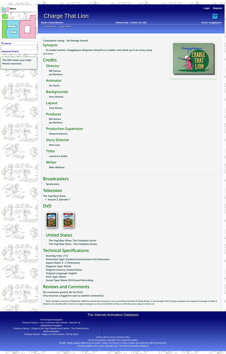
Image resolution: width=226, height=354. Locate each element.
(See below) (48, 53)
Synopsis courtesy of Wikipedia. (66, 301)
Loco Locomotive (47, 322)
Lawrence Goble (58, 156)
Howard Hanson (58, 133)
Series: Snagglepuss (211, 22)
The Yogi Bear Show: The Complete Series (72, 240)
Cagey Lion (47, 334)
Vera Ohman (56, 96)
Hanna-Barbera (56, 22)
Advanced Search (10, 51)
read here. (16, 63)
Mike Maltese (57, 167)
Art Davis (54, 85)
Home (99, 337)
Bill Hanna (55, 70)
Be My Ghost (72, 334)
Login (207, 8)
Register (217, 8)
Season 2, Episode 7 (59, 199)
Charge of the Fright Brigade (44, 328)
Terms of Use (109, 337)
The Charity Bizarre (80, 328)
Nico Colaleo (129, 343)
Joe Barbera (55, 74)
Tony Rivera (55, 108)
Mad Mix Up (74, 322)
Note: (49, 301)
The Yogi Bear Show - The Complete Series (73, 244)
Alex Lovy (54, 145)
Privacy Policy (123, 337)
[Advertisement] (18, 88)
